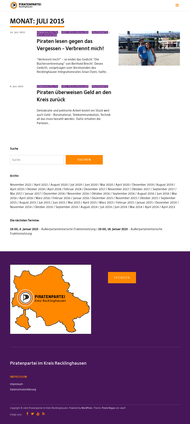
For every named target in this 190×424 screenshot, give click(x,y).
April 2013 (168, 207)
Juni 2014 (120, 207)
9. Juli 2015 (16, 86)
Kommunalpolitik (47, 32)
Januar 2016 (81, 198)
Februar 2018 (72, 189)
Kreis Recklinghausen (75, 32)
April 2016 (26, 198)
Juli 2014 (106, 207)
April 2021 (41, 184)
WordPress (86, 408)
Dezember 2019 (143, 184)
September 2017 (164, 189)
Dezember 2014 (166, 202)
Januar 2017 (33, 193)
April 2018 (54, 189)
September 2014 (66, 207)
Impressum (16, 384)
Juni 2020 (91, 184)
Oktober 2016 (100, 193)
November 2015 (126, 198)
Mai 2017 (16, 193)
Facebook (27, 413)
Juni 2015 (59, 202)
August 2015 (27, 202)
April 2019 (17, 189)
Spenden (122, 277)
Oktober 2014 (43, 207)
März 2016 (43, 198)
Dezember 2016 (54, 193)
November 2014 (21, 207)
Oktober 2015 (149, 198)
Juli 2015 (44, 202)
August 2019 (164, 184)
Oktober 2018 (35, 189)
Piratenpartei (100, 32)
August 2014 (89, 207)
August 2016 (145, 193)
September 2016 (123, 193)
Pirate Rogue (108, 408)
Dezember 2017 (94, 189)
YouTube (38, 413)
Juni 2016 (163, 193)
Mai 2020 (106, 184)
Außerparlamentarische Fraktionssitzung (68, 229)
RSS (43, 413)
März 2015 (106, 202)
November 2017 (118, 189)
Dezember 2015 (102, 198)
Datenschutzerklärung (23, 389)
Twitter (32, 413)
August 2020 (59, 184)
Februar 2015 (125, 202)
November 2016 (78, 193)
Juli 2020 (76, 184)
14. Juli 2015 (17, 32)
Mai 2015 (74, 202)
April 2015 (90, 202)
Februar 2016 (61, 198)
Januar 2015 (145, 202)
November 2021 (21, 184)
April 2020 (123, 184)
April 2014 (152, 207)
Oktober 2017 (141, 189)
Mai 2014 (136, 207)
